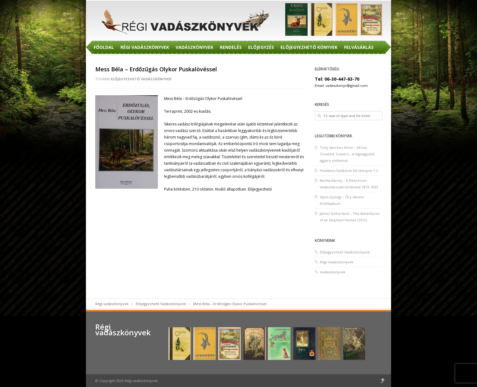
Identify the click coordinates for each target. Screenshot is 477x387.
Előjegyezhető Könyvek (309, 47)
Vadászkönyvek (194, 47)
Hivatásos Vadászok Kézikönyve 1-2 (349, 170)
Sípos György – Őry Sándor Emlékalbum (342, 200)
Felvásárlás (359, 47)
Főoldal (104, 47)
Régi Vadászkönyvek (144, 47)
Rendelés (231, 47)
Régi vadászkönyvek (112, 303)
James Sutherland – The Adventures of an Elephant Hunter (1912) (350, 216)
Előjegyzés (261, 47)
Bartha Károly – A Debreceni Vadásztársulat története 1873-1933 (349, 183)
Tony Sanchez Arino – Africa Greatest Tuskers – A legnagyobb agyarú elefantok (347, 154)
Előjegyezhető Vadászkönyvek (141, 79)
